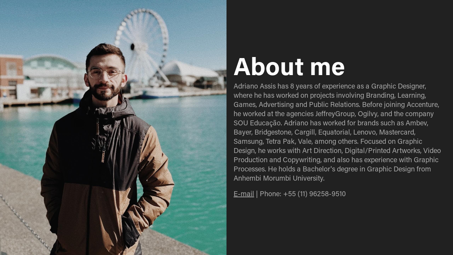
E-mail (244, 193)
